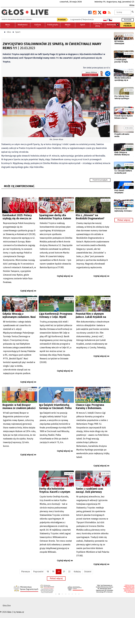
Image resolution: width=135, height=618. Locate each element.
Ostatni (87, 571)
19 (53, 571)
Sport (17, 32)
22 (69, 571)
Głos (9, 32)
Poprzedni (38, 571)
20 (58, 571)
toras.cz (20, 612)
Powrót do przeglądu (100, 180)
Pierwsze (25, 571)
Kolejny (77, 571)
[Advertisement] (19, 494)
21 (64, 571)
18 (48, 571)
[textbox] (122, 12)
